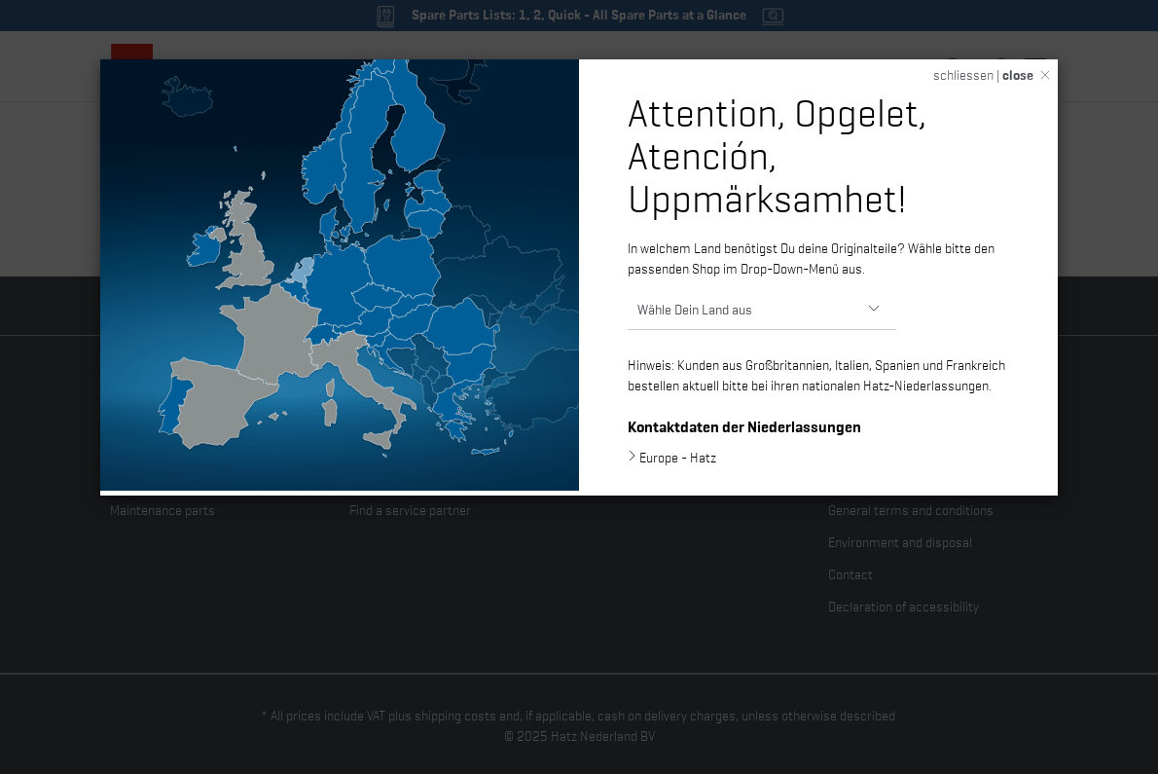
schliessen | (983, 74)
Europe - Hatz (677, 456)
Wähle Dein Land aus (694, 308)
